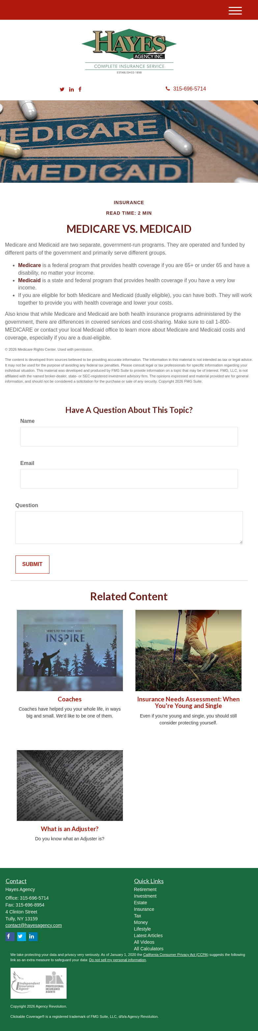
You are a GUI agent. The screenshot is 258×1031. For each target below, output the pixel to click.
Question (26, 505)
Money (141, 922)
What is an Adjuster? (70, 828)
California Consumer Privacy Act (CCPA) (176, 955)
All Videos (144, 942)
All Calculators (148, 948)
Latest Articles (148, 935)
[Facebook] (79, 90)
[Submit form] (32, 565)
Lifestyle (142, 929)
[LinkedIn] (71, 90)
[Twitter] (62, 90)
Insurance (144, 909)
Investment (145, 896)
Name (27, 421)
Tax (137, 915)
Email (27, 463)
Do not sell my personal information (117, 960)
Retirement (145, 889)
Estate (140, 902)
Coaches (70, 699)
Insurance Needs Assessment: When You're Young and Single (188, 702)
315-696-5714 (186, 89)
